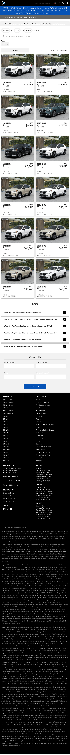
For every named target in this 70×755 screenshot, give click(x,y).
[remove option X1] (17, 31)
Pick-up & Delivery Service (45, 431)
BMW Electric (40, 411)
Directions (39, 437)
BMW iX (5, 425)
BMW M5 (6, 437)
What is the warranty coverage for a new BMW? (35, 347)
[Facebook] (4, 510)
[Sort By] (62, 51)
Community (40, 445)
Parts (38, 428)
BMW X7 (6, 456)
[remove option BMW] (5, 31)
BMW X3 (6, 445)
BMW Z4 (6, 462)
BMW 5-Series (8, 409)
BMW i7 (5, 423)
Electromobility (41, 414)
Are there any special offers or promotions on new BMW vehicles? (35, 334)
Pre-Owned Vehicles (43, 406)
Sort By (52, 51)
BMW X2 (6, 442)
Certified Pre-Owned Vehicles (46, 409)
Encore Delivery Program (44, 456)
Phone (6, 374)
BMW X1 (6, 439)
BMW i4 (5, 417)
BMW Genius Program (43, 448)
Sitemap (39, 462)
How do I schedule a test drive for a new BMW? (35, 340)
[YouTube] (11, 510)
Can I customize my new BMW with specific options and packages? (35, 320)
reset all (36, 31)
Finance (38, 420)
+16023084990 (14, 482)
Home (4, 18)
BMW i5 (5, 420)
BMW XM (6, 459)
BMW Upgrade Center (43, 453)
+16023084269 (13, 477)
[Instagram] (7, 510)
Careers (38, 442)
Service (38, 423)
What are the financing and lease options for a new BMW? (35, 327)
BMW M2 (6, 428)
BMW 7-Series (8, 411)
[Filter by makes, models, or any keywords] (35, 37)
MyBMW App (40, 450)
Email (41, 363)
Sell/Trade (39, 417)
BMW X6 (6, 453)
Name (9, 363)
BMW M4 (6, 434)
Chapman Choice (8, 494)
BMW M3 (6, 431)
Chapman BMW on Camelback (43, 3)
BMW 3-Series (8, 403)
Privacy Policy (40, 459)
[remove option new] (28, 31)
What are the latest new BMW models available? (35, 313)
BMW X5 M (6, 450)
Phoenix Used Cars (9, 499)
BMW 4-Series (8, 406)
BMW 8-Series (8, 414)
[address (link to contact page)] (59, 3)
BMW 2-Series (8, 400)
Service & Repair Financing (45, 425)
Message (42, 374)
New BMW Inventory (43, 403)
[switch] (67, 3)
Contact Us (39, 439)
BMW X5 (6, 448)
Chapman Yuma (8, 502)
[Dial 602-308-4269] (63, 3)
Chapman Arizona (9, 497)
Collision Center (41, 434)
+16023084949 (12, 486)
